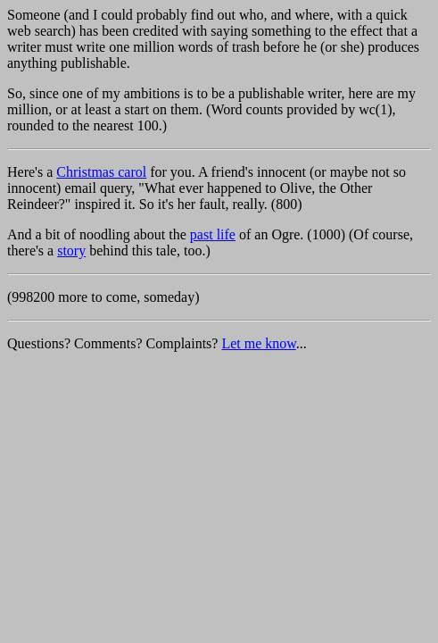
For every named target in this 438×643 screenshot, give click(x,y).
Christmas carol (101, 172)
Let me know (258, 343)
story (71, 250)
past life (213, 234)
